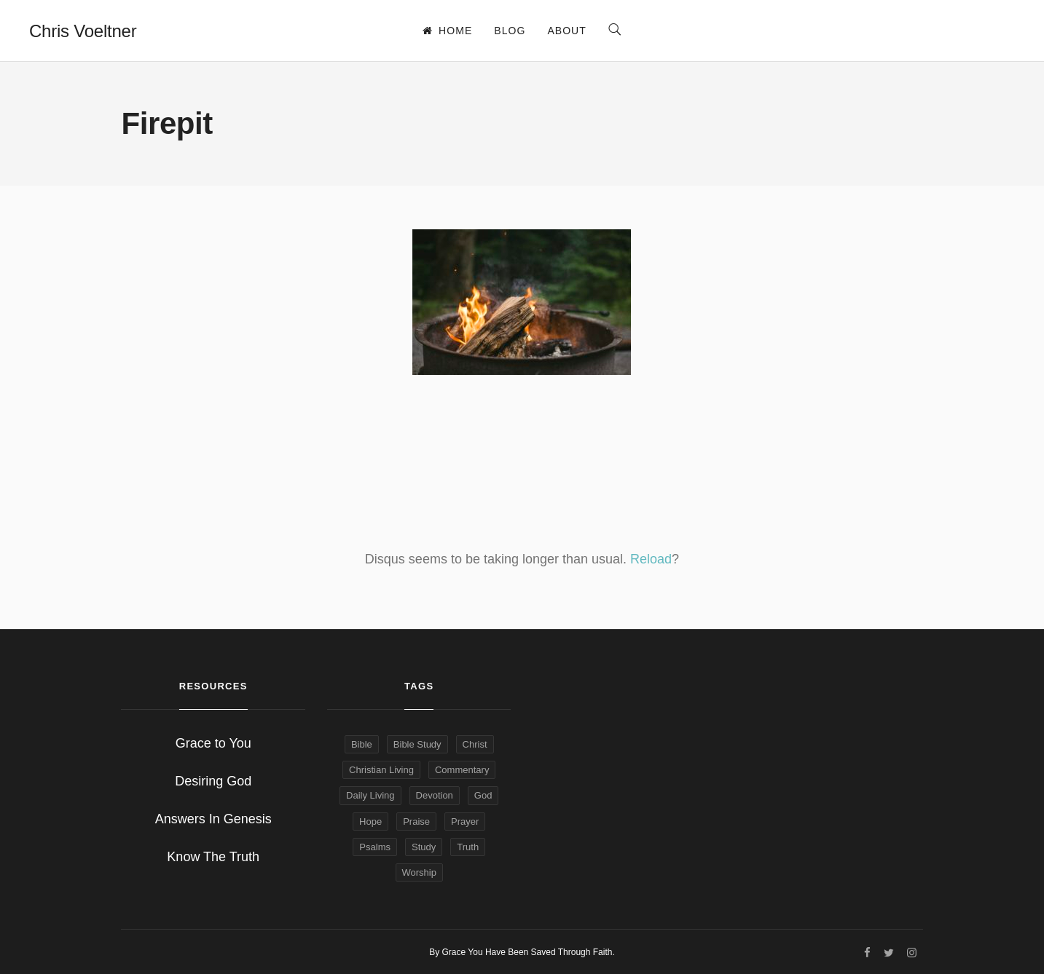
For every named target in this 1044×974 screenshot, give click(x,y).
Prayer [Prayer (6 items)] (465, 821)
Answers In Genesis (213, 819)
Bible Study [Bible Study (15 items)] (417, 744)
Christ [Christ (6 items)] (475, 744)
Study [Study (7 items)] (424, 847)
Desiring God (213, 781)
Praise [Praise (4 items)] (416, 821)
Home (447, 30)
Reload (651, 559)
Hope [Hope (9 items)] (370, 821)
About (566, 30)
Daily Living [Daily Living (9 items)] (370, 795)
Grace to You (213, 743)
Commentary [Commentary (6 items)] (462, 769)
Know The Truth (213, 857)
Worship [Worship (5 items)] (419, 872)
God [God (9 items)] (483, 795)
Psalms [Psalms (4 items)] (374, 847)
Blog (509, 30)
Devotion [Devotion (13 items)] (434, 795)
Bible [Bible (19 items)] (361, 744)
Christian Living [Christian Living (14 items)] (381, 769)
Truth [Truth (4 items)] (468, 847)
